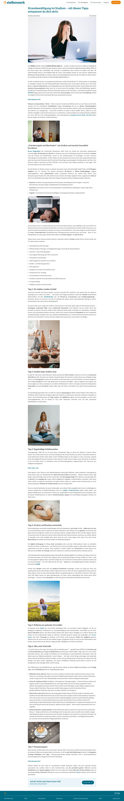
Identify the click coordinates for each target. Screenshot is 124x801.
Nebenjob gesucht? (34, 99)
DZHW (30, 92)
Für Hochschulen (95, 2)
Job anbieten (116, 2)
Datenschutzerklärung (81, 798)
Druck (78, 772)
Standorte (59, 798)
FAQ (25, 798)
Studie (42, 628)
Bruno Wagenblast (34, 151)
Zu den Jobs (88, 782)
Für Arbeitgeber (83, 2)
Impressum (116, 798)
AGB (100, 798)
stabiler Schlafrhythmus (71, 490)
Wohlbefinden (49, 297)
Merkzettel (41, 798)
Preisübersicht (8, 798)
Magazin (106, 2)
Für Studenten (71, 2)
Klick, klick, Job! (33, 468)
